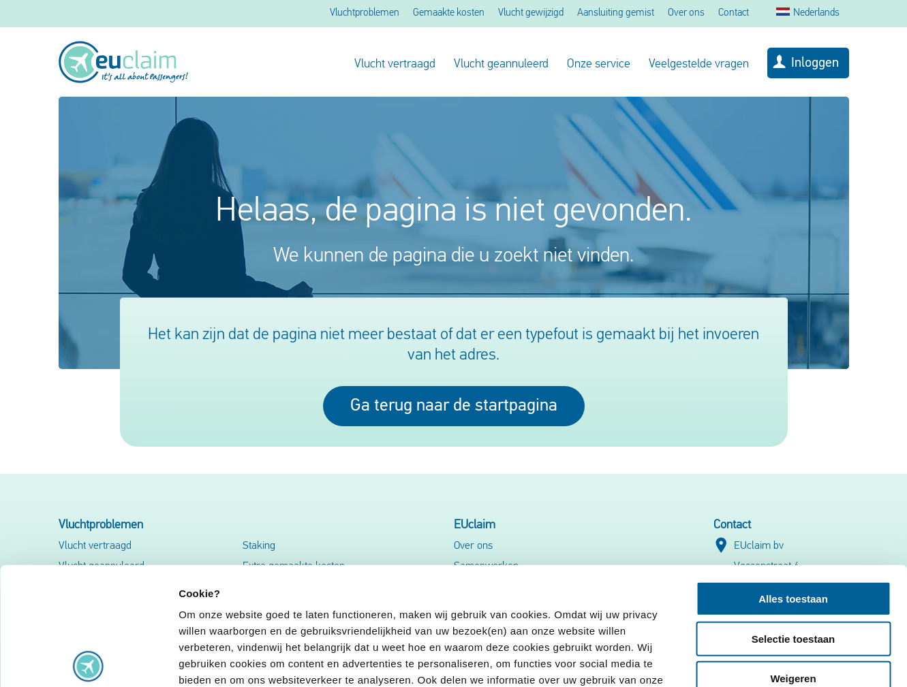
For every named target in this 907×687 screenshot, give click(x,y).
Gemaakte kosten (449, 13)
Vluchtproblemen (364, 13)
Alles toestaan (793, 477)
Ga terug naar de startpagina (453, 406)
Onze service (598, 64)
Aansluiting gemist (615, 13)
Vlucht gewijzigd (531, 13)
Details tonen (736, 660)
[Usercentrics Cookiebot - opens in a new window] (88, 660)
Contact (733, 13)
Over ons (686, 13)
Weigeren (793, 556)
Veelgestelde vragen (699, 64)
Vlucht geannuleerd (501, 64)
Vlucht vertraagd (394, 64)
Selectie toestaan (793, 516)
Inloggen (815, 63)
